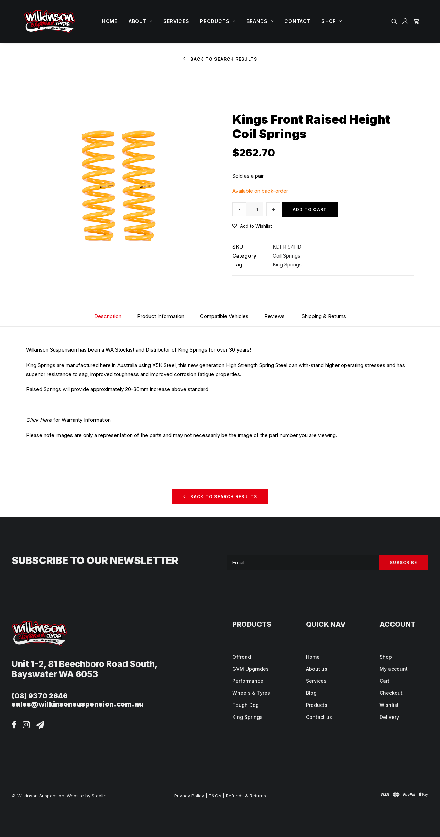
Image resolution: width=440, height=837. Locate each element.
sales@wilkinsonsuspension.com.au (77, 704)
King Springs (287, 264)
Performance (247, 681)
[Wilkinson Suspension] (49, 21)
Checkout (391, 693)
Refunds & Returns (246, 795)
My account (394, 669)
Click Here (39, 419)
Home (110, 21)
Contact (297, 21)
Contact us (319, 717)
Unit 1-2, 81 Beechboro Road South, (85, 664)
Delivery (389, 717)
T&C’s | (216, 795)
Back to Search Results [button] (220, 59)
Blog (311, 693)
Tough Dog (245, 705)
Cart (384, 681)
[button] (395, 21)
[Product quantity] (254, 209)
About (140, 21)
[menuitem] (109, 21)
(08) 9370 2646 (40, 696)
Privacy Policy (189, 795)
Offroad (241, 657)
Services (176, 21)
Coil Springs (286, 255)
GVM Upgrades (250, 669)
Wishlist (389, 705)
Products (217, 21)
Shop (331, 21)
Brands (260, 21)
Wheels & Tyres (251, 693)
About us (316, 669)
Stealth (99, 795)
